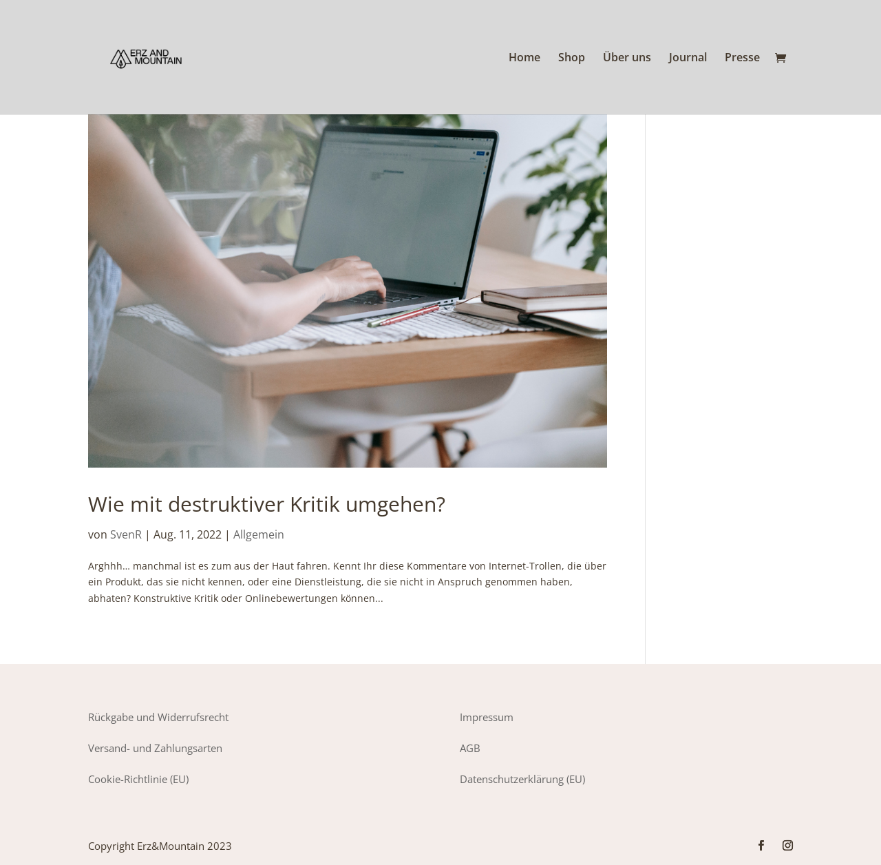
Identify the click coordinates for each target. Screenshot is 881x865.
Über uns (627, 58)
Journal (688, 58)
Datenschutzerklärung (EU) (522, 779)
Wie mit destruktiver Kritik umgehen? (266, 504)
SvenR (126, 534)
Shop (571, 58)
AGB (470, 748)
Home (524, 58)
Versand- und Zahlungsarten (155, 748)
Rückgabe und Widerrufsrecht (158, 717)
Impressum (486, 717)
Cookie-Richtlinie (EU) (138, 779)
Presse (742, 58)
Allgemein (258, 534)
